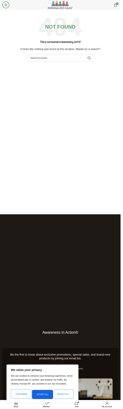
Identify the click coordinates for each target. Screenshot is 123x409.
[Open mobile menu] (6, 5)
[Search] (60, 58)
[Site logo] (60, 4)
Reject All (42, 394)
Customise (21, 394)
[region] (42, 384)
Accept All (64, 394)
